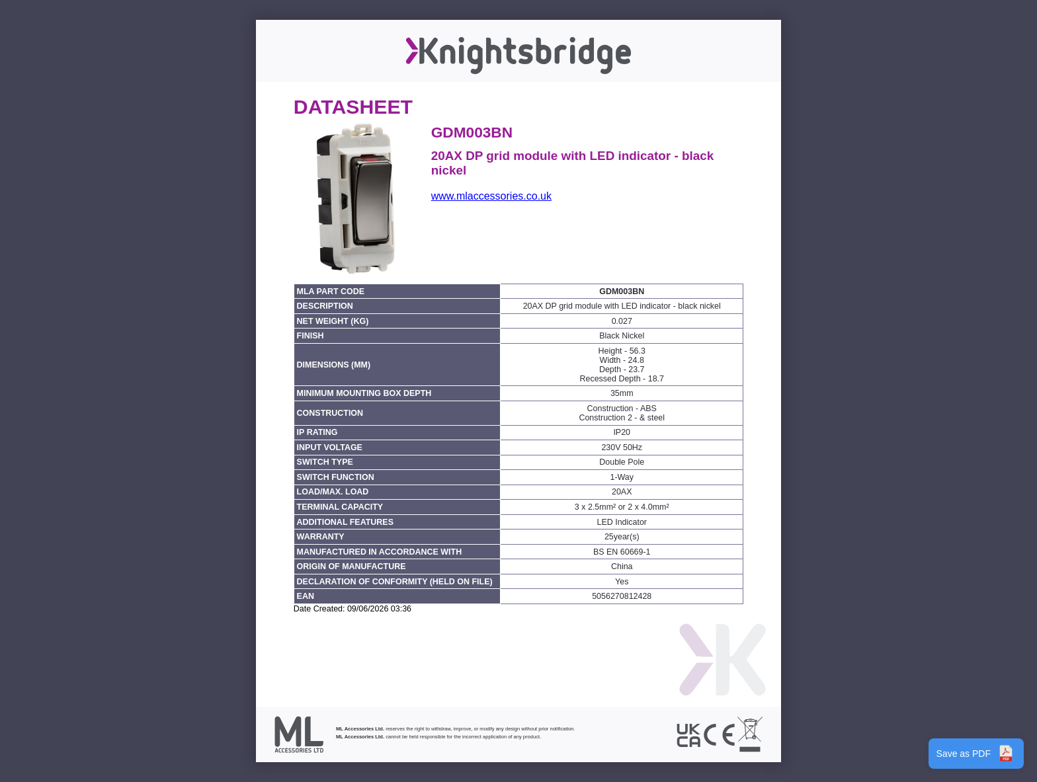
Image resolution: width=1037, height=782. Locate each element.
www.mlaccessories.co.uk (491, 196)
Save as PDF (976, 753)
